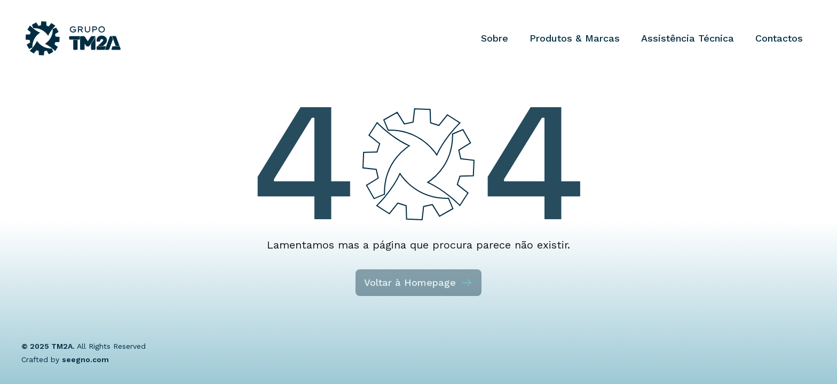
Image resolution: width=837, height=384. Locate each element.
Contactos (779, 38)
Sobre (494, 38)
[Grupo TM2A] (73, 38)
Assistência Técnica (687, 38)
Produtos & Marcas (575, 38)
